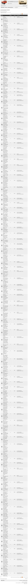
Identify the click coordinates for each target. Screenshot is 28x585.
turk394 (5, 301)
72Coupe (5, 84)
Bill (4, 155)
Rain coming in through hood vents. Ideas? (5, 391)
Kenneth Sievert (6, 573)
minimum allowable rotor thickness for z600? (5, 78)
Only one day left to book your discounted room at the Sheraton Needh (5, 493)
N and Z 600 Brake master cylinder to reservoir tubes (5, 160)
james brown (6, 416)
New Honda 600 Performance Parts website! (5, 187)
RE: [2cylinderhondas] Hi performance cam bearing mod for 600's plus (5, 331)
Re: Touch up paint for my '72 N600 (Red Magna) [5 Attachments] (5, 414)
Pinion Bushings (5, 91)
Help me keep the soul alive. (5, 143)
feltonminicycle (6, 171)
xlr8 (4, 79)
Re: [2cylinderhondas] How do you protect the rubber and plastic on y (5, 470)
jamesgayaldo (19, 390)
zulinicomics (19, 174)
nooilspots (5, 536)
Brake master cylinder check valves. (5, 83)
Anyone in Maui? (5, 212)
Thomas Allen (5, 340)
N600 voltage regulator (5, 549)
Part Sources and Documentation (5, 126)
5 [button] (25, 577)
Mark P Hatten (6, 223)
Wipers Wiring (5, 170)
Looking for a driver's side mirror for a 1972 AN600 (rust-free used (5, 256)
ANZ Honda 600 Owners (5, 179)
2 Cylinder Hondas (5, 81)
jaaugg (5, 525)
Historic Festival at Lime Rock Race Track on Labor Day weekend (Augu (5, 438)
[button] (20, 577)
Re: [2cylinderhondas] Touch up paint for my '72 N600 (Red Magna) (5, 426)
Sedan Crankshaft (5, 458)
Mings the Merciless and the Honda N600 (5, 295)
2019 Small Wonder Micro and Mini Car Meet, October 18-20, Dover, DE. (5, 181)
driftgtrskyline (19, 142)
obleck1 (19, 376)
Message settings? (5, 300)
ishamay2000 (19, 432)
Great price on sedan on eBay (5, 100)
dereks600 (5, 398)
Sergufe (5, 52)
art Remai (19, 128)
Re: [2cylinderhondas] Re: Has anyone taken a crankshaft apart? (5, 272)
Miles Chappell (19, 198)
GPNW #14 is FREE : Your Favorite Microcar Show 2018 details (5, 507)
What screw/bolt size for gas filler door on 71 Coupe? (5, 535)
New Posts (5, 90)
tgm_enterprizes (20, 186)
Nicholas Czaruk (5, 297)
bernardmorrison (5, 421)
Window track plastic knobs (5, 217)
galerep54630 (6, 229)
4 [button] (24, 577)
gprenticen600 (19, 548)
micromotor (5, 183)
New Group (4, 266)
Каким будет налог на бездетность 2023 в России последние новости (5, 24)
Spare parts (4, 432)
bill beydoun (19, 458)
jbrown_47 (5, 320)
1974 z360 (4, 487)
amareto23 (5, 555)
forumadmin (19, 45)
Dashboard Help (5, 68)
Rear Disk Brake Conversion (5, 319)
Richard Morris (6, 96)
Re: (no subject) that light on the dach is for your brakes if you (5, 408)
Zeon (4, 88)
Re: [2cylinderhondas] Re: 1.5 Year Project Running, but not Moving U (5, 306)
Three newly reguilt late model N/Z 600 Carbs (5, 519)
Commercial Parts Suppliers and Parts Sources (5, 123)
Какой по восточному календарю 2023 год (5, 17)
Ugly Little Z (19, 68)
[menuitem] (4, 5)
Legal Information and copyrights (5, 45)
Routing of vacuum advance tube (5, 402)
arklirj (18, 202)
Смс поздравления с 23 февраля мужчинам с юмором (5, 57)
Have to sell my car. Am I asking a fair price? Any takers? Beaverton (5, 560)
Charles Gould (6, 440)
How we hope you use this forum (5, 95)
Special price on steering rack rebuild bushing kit (5, 249)
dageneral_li (6, 373)
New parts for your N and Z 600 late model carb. (5, 529)
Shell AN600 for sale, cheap (5, 382)
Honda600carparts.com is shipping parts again (5, 483)
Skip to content (10, 3)
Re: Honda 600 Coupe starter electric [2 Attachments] (5, 148)
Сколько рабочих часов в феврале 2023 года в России (5, 30)
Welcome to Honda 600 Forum (5, 49)
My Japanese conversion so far (5, 129)
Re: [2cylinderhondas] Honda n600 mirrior (5, 345)
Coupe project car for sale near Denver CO (5, 397)
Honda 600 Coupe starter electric (5, 154)
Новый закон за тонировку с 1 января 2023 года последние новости (5, 40)
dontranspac (6, 267)
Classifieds (6, 27)
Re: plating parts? (5, 198)
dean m (5, 387)
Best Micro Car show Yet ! (5, 222)
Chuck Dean (6, 150)
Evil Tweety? (4, 238)
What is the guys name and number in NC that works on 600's (5, 279)
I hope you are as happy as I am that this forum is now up (5, 105)
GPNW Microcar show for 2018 (5, 513)
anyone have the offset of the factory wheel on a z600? (5, 371)
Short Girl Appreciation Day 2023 (5, 63)
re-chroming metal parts (4, 285)
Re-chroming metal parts (5, 290)
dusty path (5, 410)
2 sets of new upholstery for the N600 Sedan (5, 324)
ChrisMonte (19, 72)
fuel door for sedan (5, 386)
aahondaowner (6, 520)
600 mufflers (4, 544)
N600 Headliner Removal (5, 193)
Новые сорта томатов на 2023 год (5, 35)
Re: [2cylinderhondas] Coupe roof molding (5, 476)
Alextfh (5, 19)
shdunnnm (5, 403)
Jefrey (18, 261)
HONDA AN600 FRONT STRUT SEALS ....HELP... (5, 554)
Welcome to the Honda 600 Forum (5, 116)
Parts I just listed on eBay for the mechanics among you (5, 359)
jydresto (5, 218)
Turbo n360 (4, 138)
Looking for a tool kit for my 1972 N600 (5, 463)
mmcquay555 (19, 323)
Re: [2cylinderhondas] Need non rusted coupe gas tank (5, 313)
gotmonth (5, 194)
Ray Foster (19, 544)
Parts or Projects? (5, 572)
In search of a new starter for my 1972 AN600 (5, 175)
